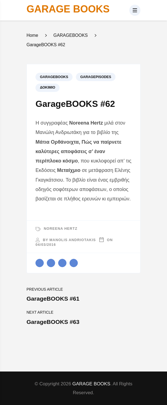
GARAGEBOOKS (54, 77)
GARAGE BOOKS (68, 9)
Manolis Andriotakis (73, 240)
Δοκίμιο (47, 87)
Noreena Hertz (61, 229)
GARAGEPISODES (95, 77)
